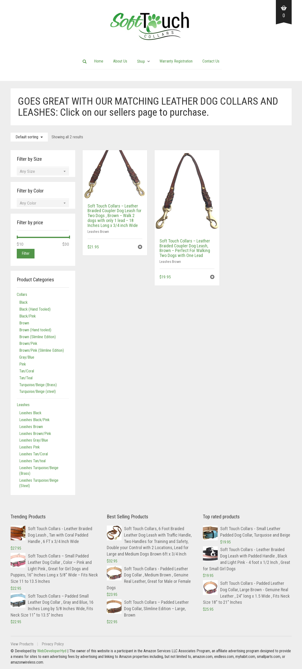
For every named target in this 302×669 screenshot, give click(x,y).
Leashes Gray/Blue (33, 440)
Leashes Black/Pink (34, 419)
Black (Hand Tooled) (35, 309)
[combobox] (43, 171)
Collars (22, 294)
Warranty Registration (176, 61)
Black (23, 302)
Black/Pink (27, 316)
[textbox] (43, 171)
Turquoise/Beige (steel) (37, 391)
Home (98, 61)
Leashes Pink (29, 447)
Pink (22, 364)
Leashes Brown (98, 232)
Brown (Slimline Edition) (37, 336)
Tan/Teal (26, 378)
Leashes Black (30, 413)
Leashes (23, 404)
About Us (120, 61)
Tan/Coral (26, 371)
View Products (22, 644)
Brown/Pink (28, 343)
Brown (24, 323)
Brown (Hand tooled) (35, 330)
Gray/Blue (26, 357)
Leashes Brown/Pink (35, 433)
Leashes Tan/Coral (33, 454)
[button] (140, 247)
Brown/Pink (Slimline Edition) (41, 350)
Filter (26, 253)
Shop (141, 61)
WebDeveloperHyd (51, 651)
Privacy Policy (53, 644)
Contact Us (210, 61)
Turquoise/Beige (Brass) (38, 384)
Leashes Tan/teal (32, 461)
